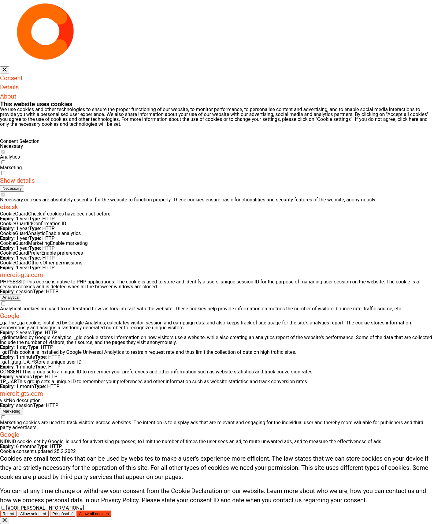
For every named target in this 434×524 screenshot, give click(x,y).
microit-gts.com (21, 275)
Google (9, 316)
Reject (8, 513)
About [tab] (8, 96)
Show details (17, 180)
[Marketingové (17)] (11, 411)
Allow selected (33, 513)
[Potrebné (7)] (12, 188)
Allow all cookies (94, 513)
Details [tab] (9, 87)
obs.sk (9, 207)
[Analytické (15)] (10, 297)
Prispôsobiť (62, 513)
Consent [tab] (11, 78)
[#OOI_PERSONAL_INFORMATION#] (45, 508)
